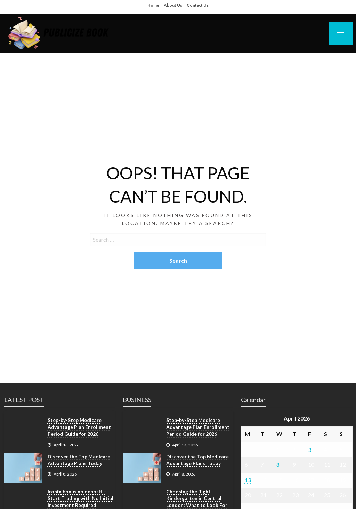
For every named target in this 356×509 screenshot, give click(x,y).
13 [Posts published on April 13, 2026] (248, 480)
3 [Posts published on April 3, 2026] (309, 449)
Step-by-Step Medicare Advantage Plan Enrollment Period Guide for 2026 (79, 427)
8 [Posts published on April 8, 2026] (278, 464)
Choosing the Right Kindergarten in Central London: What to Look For (196, 498)
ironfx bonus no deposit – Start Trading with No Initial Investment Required (80, 498)
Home (153, 5)
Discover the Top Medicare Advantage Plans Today (79, 460)
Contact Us (198, 5)
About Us (173, 5)
